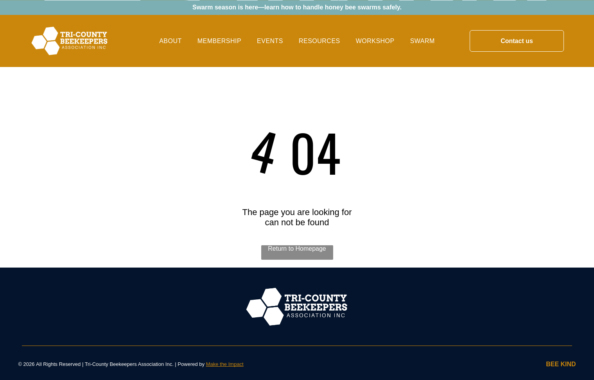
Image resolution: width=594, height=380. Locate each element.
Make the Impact (225, 364)
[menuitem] (170, 40)
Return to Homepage (297, 248)
